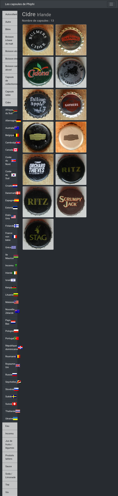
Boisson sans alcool (11, 68)
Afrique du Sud (11, 111)
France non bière (11, 236)
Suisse (11, 403)
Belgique (11, 135)
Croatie (11, 185)
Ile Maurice (11, 256)
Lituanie (11, 294)
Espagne (11, 200)
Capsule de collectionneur (11, 80)
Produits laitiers (9, 457)
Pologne (11, 331)
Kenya (10, 287)
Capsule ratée (9, 93)
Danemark (11, 193)
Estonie (11, 207)
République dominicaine (11, 347)
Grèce (10, 247)
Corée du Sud (10, 175)
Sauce (8, 466)
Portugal (11, 338)
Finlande (11, 225)
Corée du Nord (10, 161)
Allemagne (11, 120)
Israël (10, 280)
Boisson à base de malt (9, 40)
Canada (11, 149)
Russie (11, 374)
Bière (8, 29)
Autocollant (11, 14)
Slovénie (11, 389)
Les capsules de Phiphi (19, 4)
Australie (11, 128)
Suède (10, 396)
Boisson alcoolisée (11, 51)
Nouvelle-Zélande (11, 311)
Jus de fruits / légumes (9, 444)
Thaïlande (11, 411)
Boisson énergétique (11, 58)
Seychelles (11, 381)
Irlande (11, 272)
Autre (8, 22)
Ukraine (11, 418)
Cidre (8, 102)
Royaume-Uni (11, 365)
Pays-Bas (10, 322)
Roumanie (11, 356)
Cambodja (11, 142)
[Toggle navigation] (111, 4)
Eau (7, 426)
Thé (7, 484)
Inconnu (11, 265)
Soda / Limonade (10, 475)
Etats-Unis (10, 217)
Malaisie (11, 302)
